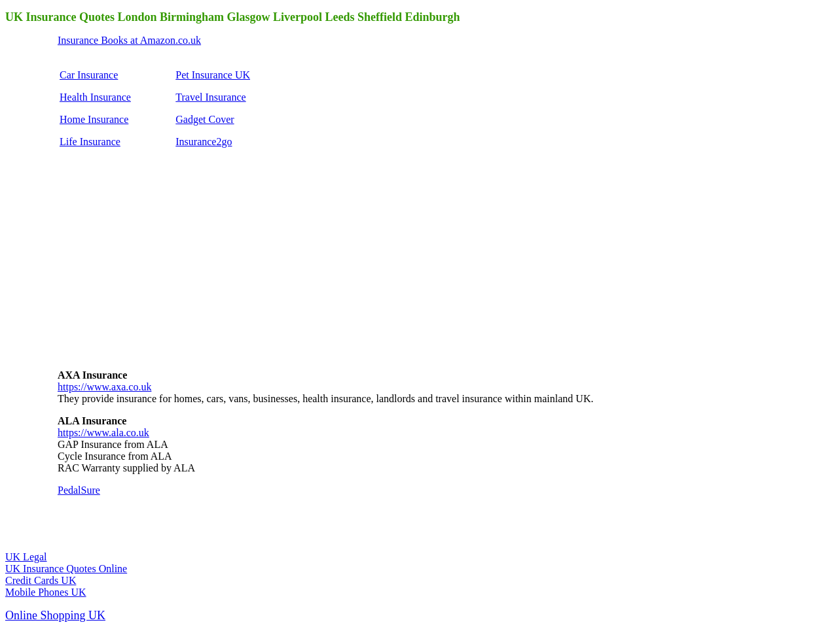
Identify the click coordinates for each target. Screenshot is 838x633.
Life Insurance (90, 141)
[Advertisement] (156, 274)
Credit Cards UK (40, 580)
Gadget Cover (204, 119)
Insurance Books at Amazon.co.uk (129, 40)
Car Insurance (89, 74)
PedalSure (79, 490)
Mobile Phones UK (45, 592)
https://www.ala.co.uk (103, 432)
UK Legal (26, 556)
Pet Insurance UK (212, 74)
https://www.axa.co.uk (104, 386)
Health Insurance (95, 97)
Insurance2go (203, 141)
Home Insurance (94, 119)
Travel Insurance (210, 97)
